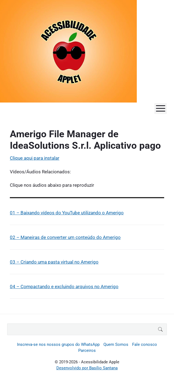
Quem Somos (115, 344)
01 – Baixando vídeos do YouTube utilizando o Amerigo (67, 212)
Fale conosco (144, 344)
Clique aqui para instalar (34, 158)
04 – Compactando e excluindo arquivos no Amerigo (64, 286)
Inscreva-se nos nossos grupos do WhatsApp (58, 344)
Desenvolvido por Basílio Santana (87, 368)
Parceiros (87, 350)
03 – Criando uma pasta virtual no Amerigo (54, 262)
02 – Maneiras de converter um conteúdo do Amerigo (65, 237)
